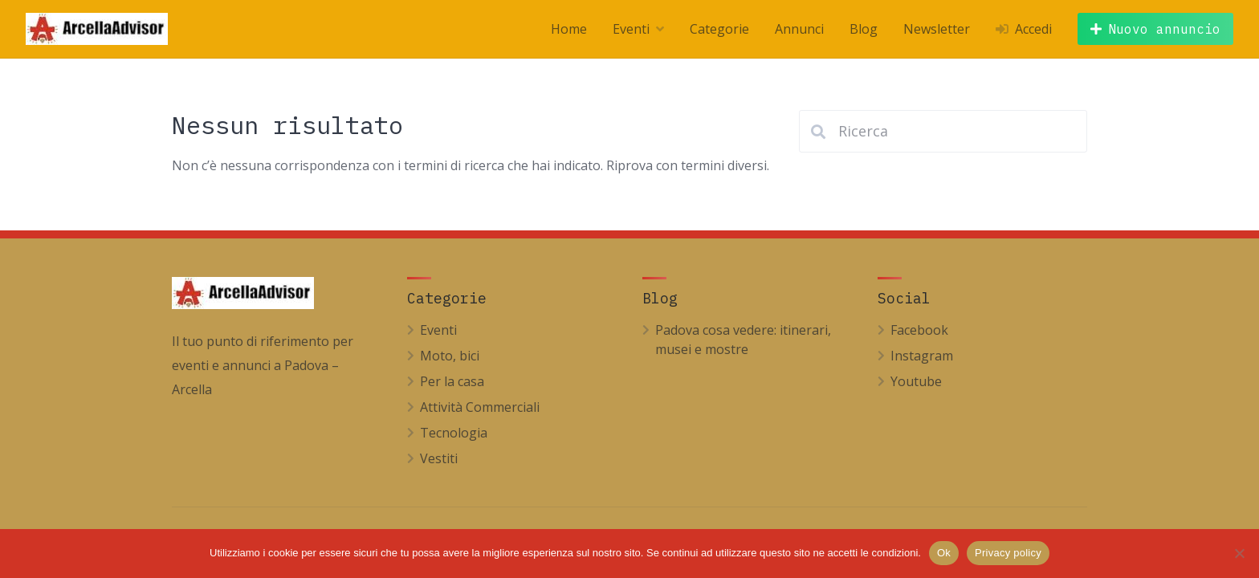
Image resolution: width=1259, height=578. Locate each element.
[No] (1239, 553)
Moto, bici (449, 355)
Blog (864, 29)
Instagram (921, 355)
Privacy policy (1008, 553)
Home (569, 29)
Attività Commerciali (480, 407)
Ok (944, 553)
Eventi (631, 29)
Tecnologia (453, 433)
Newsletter (936, 29)
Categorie (719, 29)
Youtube (916, 381)
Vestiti (439, 458)
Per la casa (452, 381)
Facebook (919, 330)
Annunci (799, 29)
